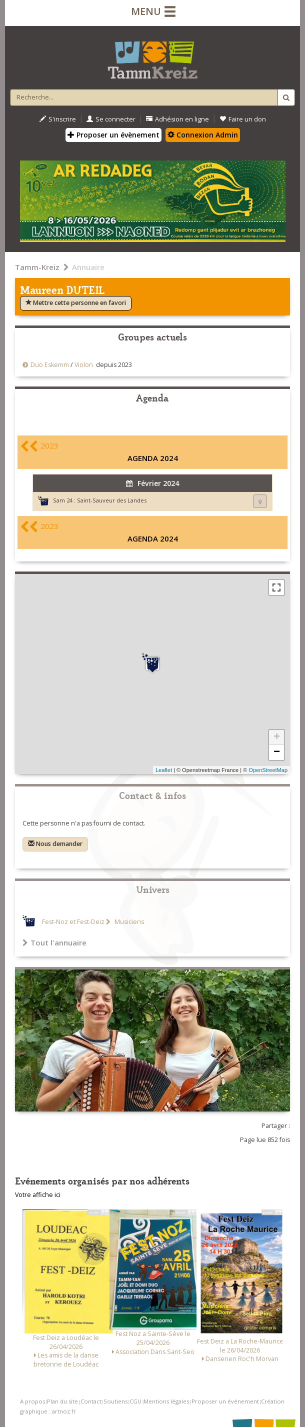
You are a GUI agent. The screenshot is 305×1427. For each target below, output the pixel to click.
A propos (32, 1401)
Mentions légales (166, 1401)
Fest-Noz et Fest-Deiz (73, 922)
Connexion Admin (203, 135)
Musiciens (128, 922)
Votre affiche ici (37, 1194)
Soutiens (116, 1401)
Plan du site (62, 1401)
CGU (136, 1401)
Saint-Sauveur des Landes (111, 500)
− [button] (277, 752)
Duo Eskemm (49, 364)
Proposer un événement (225, 1401)
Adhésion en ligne (177, 119)
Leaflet (164, 770)
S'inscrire (58, 119)
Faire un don (243, 119)
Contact (91, 1401)
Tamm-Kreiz (37, 267)
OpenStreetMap (268, 770)
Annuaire (88, 267)
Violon (83, 364)
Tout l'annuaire (54, 943)
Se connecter (111, 119)
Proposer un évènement (114, 135)
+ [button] (277, 737)
